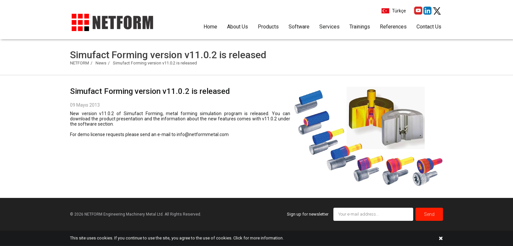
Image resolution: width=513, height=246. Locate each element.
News (101, 63)
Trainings (359, 27)
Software (299, 27)
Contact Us (428, 27)
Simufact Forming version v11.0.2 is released (155, 63)
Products (268, 27)
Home (210, 27)
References (393, 27)
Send (429, 214)
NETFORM (79, 63)
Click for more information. (258, 238)
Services (329, 27)
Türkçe (398, 10)
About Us (237, 27)
